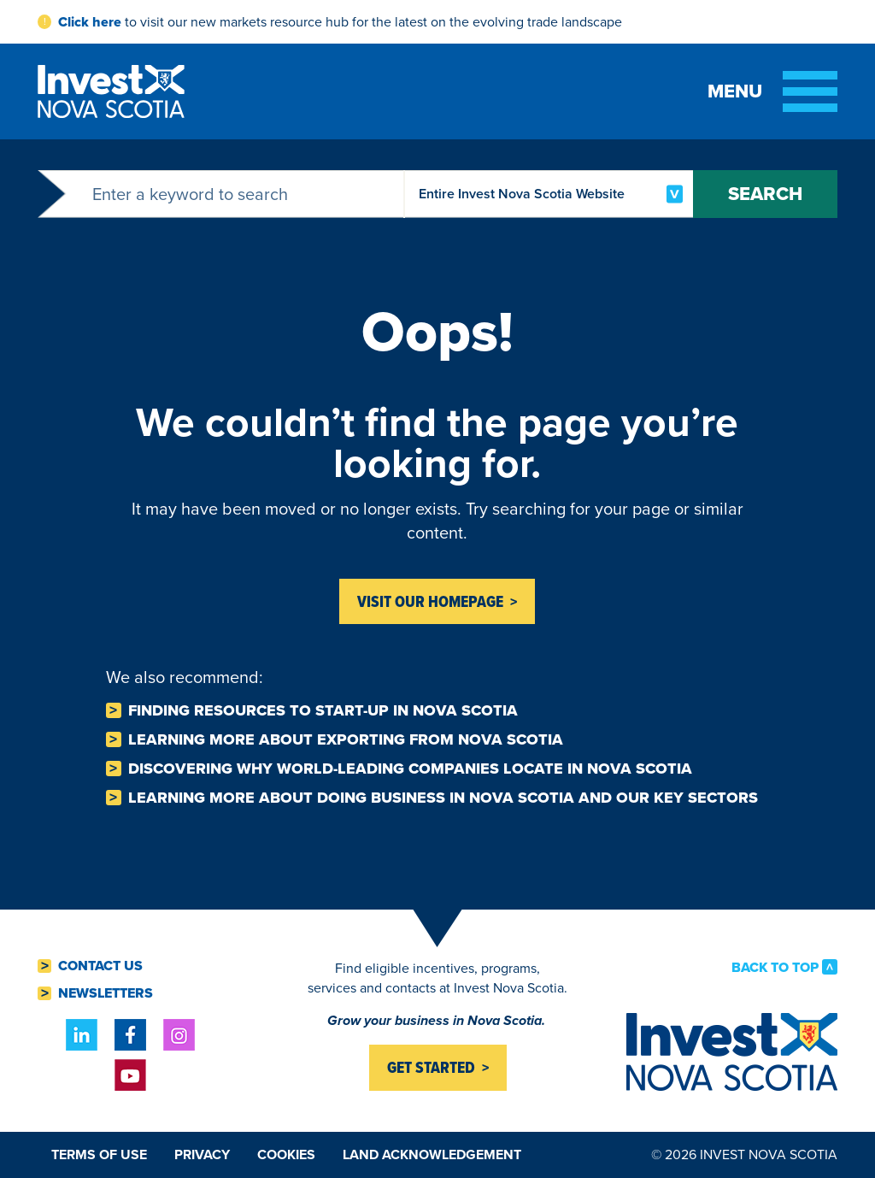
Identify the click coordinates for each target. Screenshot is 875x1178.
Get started (431, 1067)
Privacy (202, 1154)
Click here (89, 22)
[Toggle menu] (772, 91)
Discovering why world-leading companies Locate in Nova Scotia (410, 768)
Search (765, 194)
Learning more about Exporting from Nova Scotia (345, 739)
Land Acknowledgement (432, 1154)
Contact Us (100, 966)
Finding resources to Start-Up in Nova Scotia (323, 710)
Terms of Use (99, 1154)
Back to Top (775, 967)
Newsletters (105, 993)
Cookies (286, 1154)
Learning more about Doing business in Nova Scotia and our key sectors (443, 797)
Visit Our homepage (430, 601)
